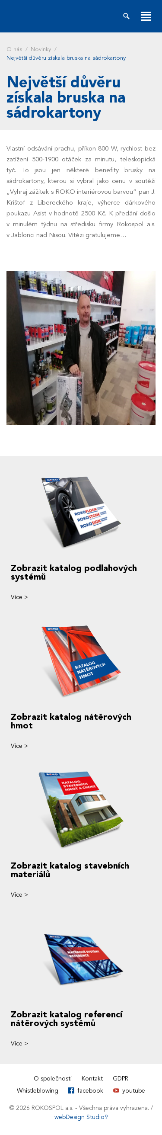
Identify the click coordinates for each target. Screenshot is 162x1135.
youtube (133, 1091)
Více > (19, 597)
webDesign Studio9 (81, 1117)
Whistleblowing (37, 1091)
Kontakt (92, 1078)
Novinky (41, 49)
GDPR (120, 1078)
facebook (90, 1091)
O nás (14, 49)
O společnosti (53, 1078)
